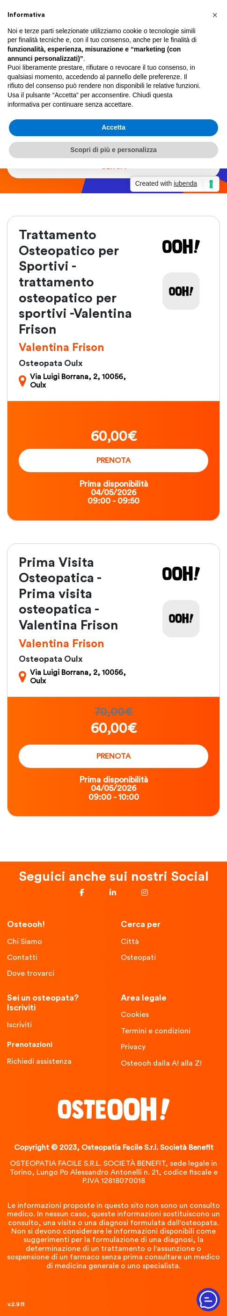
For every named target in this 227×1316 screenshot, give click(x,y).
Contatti (22, 957)
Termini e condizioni (155, 1031)
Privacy (133, 1047)
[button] (214, 14)
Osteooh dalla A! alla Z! (161, 1063)
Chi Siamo (24, 941)
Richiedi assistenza (39, 1061)
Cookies (135, 1014)
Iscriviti (19, 1025)
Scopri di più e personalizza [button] (113, 150)
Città (130, 941)
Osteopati (138, 957)
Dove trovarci (30, 973)
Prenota (113, 460)
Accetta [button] (113, 127)
